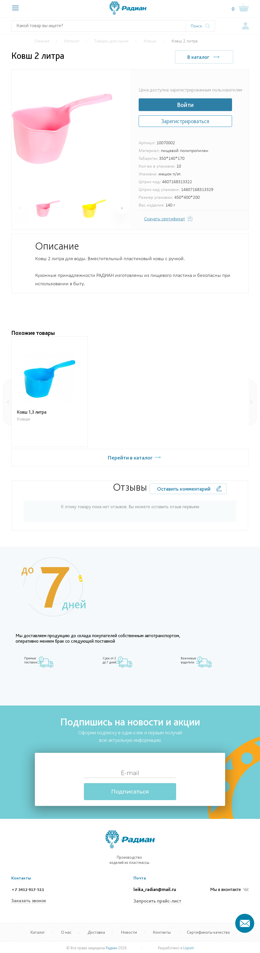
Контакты (162, 932)
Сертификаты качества (208, 932)
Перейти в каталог (130, 457)
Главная (41, 41)
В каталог (197, 57)
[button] (121, 208)
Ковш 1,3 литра (31, 412)
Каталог (71, 41)
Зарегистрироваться (185, 121)
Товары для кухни (111, 41)
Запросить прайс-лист (157, 901)
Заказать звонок (28, 901)
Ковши (150, 41)
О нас (66, 932)
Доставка (96, 932)
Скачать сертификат (164, 219)
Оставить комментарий (183, 489)
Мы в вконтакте (229, 890)
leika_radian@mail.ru (154, 889)
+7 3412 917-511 (27, 890)
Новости (129, 932)
